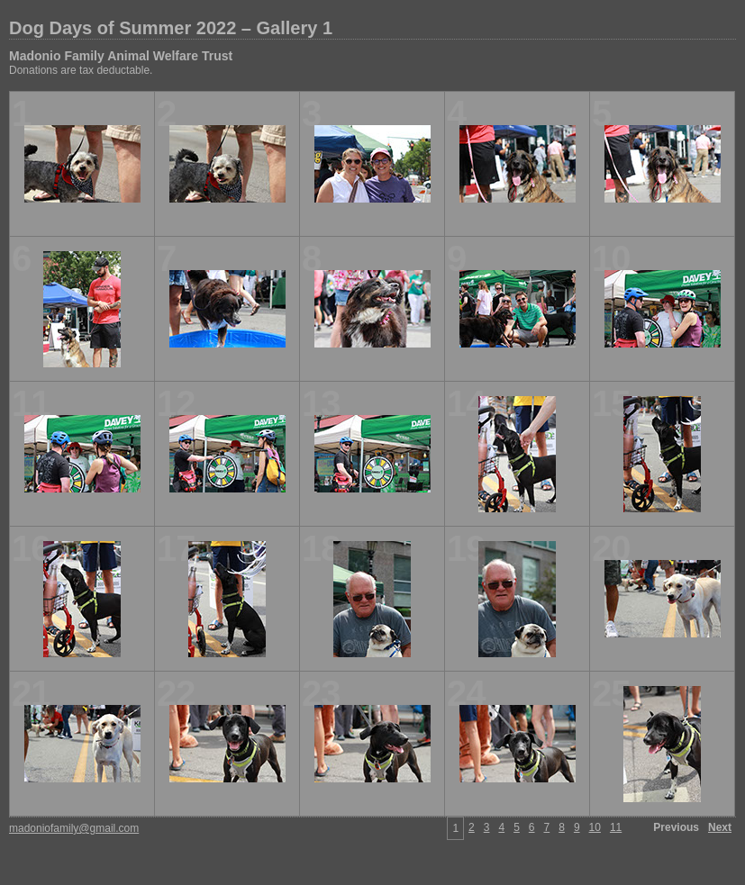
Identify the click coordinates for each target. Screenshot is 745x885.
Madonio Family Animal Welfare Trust (120, 56)
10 (595, 827)
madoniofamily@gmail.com (74, 828)
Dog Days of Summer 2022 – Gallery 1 (170, 28)
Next (719, 827)
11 (616, 827)
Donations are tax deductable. (80, 70)
